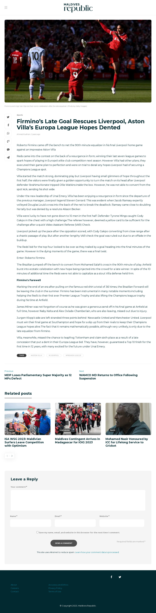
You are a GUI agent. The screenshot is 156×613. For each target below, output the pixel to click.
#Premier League (73, 355)
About (14, 585)
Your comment (19, 487)
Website (104, 516)
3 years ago (35, 134)
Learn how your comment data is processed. (97, 552)
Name (13, 516)
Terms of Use (54, 591)
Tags (21, 355)
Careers (15, 588)
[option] (27, 425)
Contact (15, 591)
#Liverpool (54, 355)
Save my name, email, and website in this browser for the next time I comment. (79, 532)
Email (58, 516)
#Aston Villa (36, 355)
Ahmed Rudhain (23, 134)
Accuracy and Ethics (58, 585)
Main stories (64, 430)
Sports (20, 115)
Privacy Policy (55, 588)
